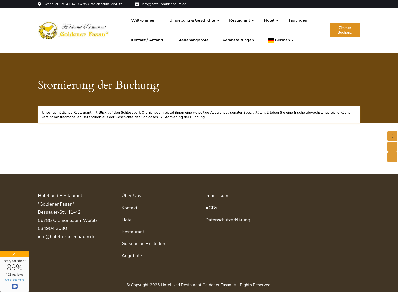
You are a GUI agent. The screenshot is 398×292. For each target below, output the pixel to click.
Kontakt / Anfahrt (147, 40)
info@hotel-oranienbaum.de (160, 4)
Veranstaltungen (238, 40)
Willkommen (143, 20)
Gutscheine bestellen (143, 244)
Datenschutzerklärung (227, 220)
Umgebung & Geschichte (192, 20)
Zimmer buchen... (345, 30)
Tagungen (297, 20)
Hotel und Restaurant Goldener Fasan (196, 285)
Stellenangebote (193, 40)
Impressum (216, 196)
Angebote (132, 256)
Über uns (131, 196)
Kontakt (129, 208)
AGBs (211, 208)
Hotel (269, 20)
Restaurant (239, 20)
